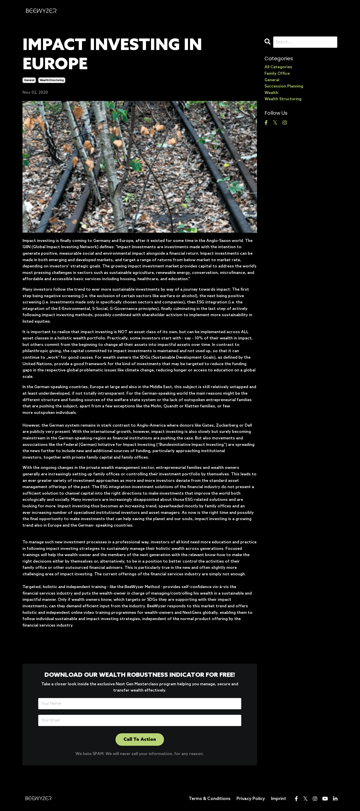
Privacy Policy (250, 799)
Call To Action (140, 739)
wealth (271, 92)
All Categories (278, 67)
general (29, 80)
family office (277, 73)
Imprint (278, 799)
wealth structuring (52, 80)
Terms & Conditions (209, 799)
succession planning (283, 86)
